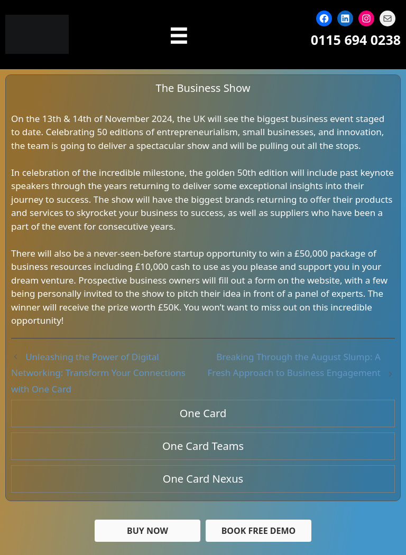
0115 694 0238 (356, 40)
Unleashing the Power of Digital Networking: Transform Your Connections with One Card (98, 373)
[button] (258, 531)
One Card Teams (203, 446)
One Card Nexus (203, 479)
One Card (203, 413)
